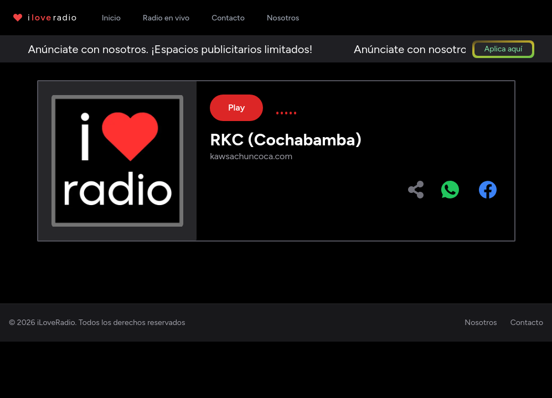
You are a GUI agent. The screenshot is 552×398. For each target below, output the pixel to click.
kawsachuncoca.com (251, 156)
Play (236, 107)
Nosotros (481, 322)
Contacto (526, 322)
